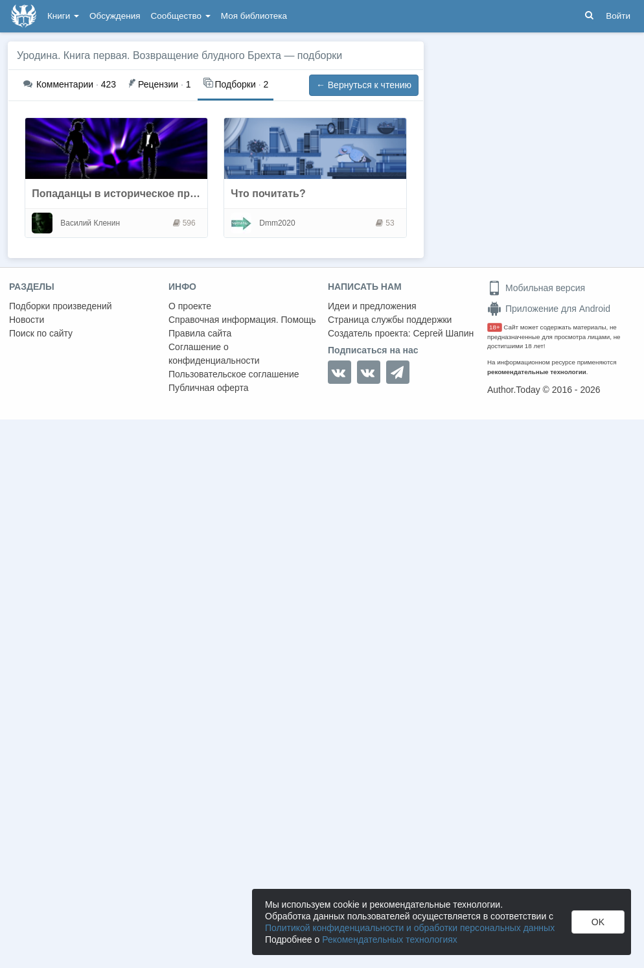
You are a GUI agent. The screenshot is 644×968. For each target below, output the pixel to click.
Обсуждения (114, 16)
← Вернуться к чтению (363, 85)
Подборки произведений (60, 306)
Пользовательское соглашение (233, 374)
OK (598, 922)
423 (69, 84)
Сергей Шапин (443, 333)
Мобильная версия (536, 288)
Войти (618, 16)
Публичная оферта (208, 388)
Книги (63, 16)
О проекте (189, 306)
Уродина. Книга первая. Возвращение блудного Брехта (149, 55)
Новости (26, 319)
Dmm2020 (277, 223)
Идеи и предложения (372, 306)
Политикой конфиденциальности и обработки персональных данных (410, 928)
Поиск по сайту (41, 333)
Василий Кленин (90, 223)
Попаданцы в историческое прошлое (127, 193)
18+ (494, 327)
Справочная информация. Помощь (242, 319)
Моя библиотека (254, 16)
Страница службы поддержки (390, 319)
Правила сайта (199, 333)
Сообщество (181, 16)
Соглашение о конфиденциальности (214, 354)
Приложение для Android (548, 308)
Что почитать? (268, 193)
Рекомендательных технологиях (389, 939)
